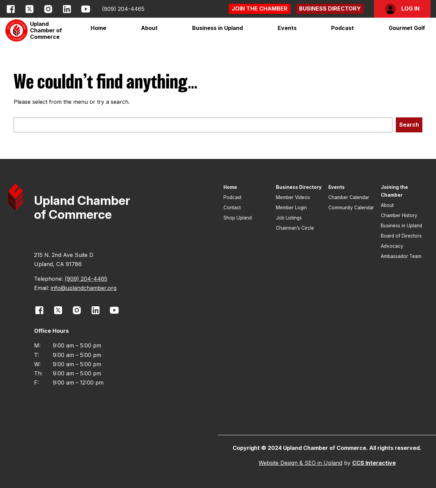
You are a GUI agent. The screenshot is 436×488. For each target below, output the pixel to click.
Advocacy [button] (392, 246)
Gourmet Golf (407, 28)
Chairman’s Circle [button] (295, 228)
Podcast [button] (342, 28)
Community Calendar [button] (351, 207)
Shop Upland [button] (237, 218)
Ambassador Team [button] (401, 256)
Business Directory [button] (299, 187)
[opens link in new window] (10, 9)
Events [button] (336, 187)
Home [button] (98, 28)
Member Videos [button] (293, 197)
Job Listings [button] (289, 218)
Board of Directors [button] (401, 236)
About (149, 28)
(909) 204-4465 (123, 8)
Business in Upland (217, 28)
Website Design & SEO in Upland (300, 462)
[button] (260, 9)
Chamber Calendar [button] (348, 197)
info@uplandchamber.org (83, 287)
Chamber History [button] (399, 215)
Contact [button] (232, 207)
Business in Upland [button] (401, 225)
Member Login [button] (291, 207)
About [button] (387, 205)
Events (287, 28)
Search (409, 124)
